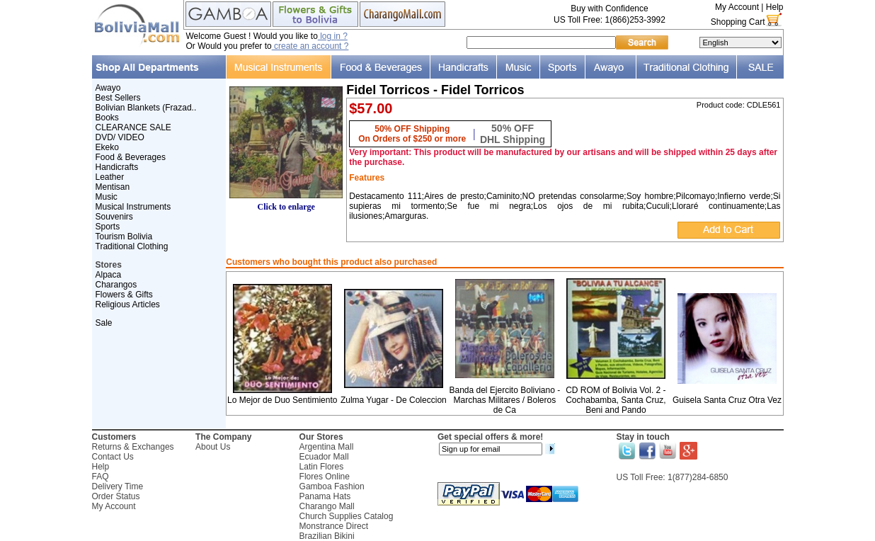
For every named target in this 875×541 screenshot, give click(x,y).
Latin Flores (321, 467)
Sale (104, 323)
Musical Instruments (133, 207)
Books (107, 118)
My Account (737, 7)
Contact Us (113, 457)
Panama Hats (325, 496)
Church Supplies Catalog (346, 516)
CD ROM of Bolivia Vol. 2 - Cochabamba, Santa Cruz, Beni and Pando (615, 400)
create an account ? (310, 46)
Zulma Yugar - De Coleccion (394, 400)
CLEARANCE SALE (133, 127)
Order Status (116, 496)
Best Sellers (118, 98)
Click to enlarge (286, 203)
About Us (212, 447)
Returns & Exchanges (133, 447)
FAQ (100, 477)
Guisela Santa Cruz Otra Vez (727, 400)
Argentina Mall (326, 447)
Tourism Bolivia (124, 236)
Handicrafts (117, 167)
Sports (108, 227)
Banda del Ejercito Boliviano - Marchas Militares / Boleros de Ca (504, 400)
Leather (110, 177)
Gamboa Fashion (332, 486)
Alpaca (109, 275)
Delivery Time (118, 486)
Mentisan (113, 187)
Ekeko (107, 147)
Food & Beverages (131, 157)
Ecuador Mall (324, 457)
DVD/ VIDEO (120, 137)
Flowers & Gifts (124, 295)
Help (775, 7)
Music (107, 197)
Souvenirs (114, 217)
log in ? (333, 36)
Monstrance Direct (333, 526)
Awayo (108, 88)
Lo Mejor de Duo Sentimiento (282, 400)
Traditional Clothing (132, 246)
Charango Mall (327, 506)
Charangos (116, 285)
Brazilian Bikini (327, 536)
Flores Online (324, 477)
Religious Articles (128, 304)
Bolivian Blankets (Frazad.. (146, 108)
